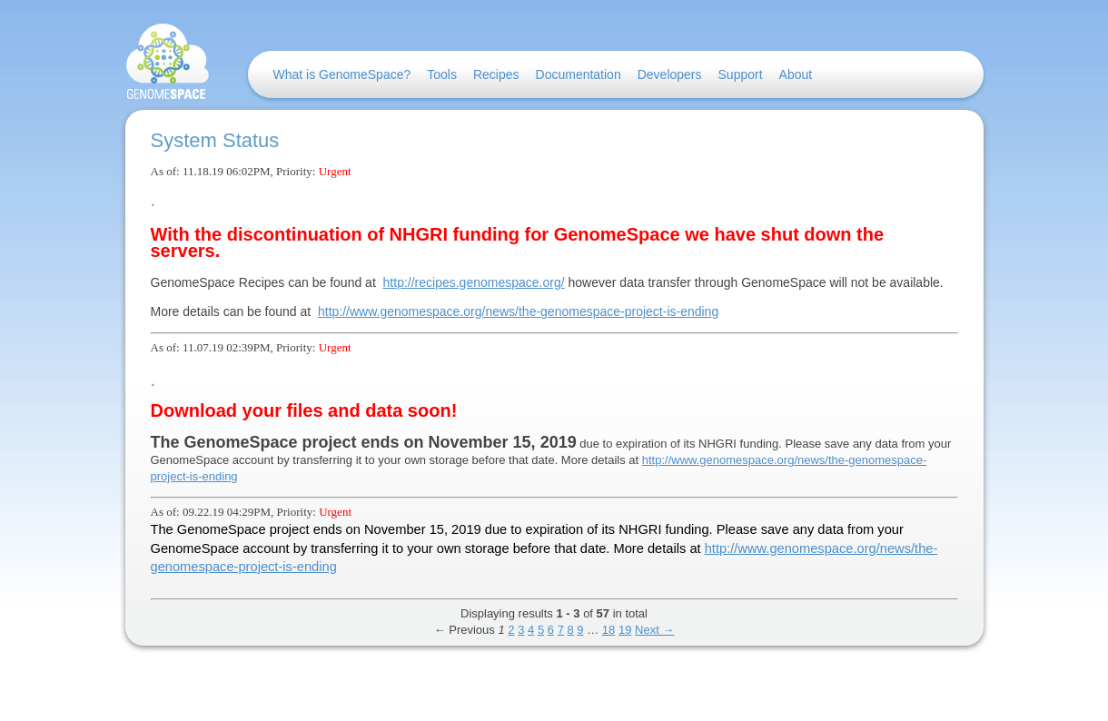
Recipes (496, 74)
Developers (670, 74)
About (796, 74)
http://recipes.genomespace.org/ (474, 282)
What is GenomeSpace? (342, 74)
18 (608, 630)
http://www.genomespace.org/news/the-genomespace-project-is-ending (518, 311)
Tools (442, 74)
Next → (654, 630)
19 (624, 630)
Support (740, 74)
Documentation (578, 74)
